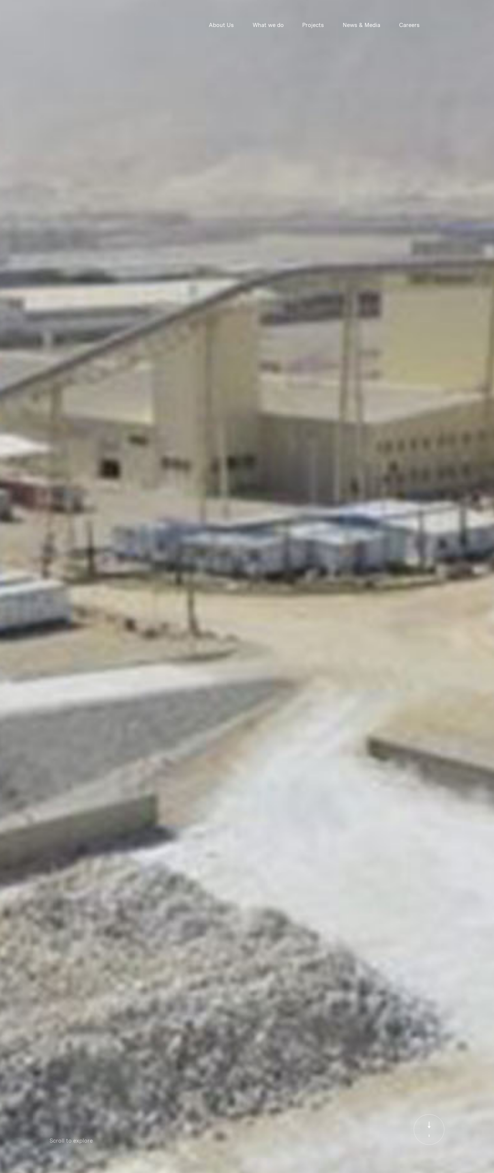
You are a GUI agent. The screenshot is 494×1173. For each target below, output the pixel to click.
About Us (221, 25)
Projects (313, 25)
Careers (409, 25)
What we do (268, 25)
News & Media (361, 25)
